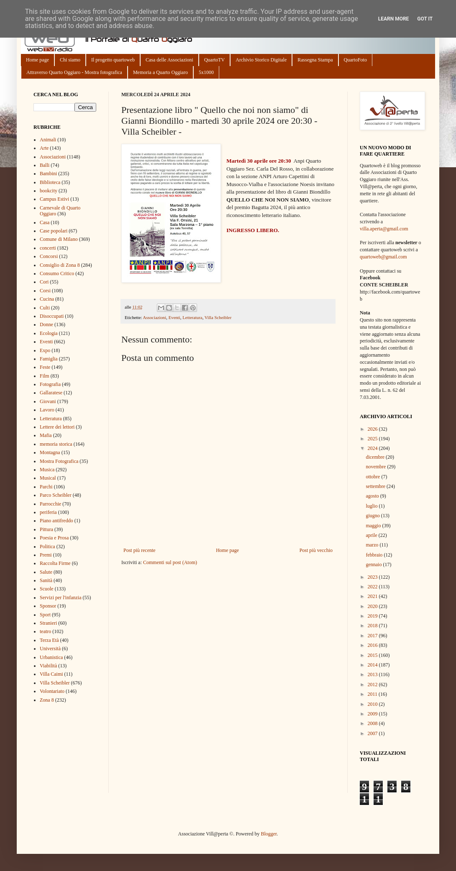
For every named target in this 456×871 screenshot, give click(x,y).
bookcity (48, 191)
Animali (48, 140)
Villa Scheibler (218, 317)
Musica (47, 470)
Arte (44, 148)
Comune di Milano (59, 239)
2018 (373, 625)
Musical (48, 478)
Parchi (46, 487)
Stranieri (48, 623)
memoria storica (56, 444)
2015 (373, 655)
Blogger (269, 834)
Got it (425, 19)
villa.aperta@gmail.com (384, 229)
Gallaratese (51, 393)
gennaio (374, 564)
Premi (46, 555)
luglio (372, 506)
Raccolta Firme (55, 563)
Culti (45, 308)
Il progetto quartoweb (113, 60)
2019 (373, 616)
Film (44, 376)
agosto (373, 496)
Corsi (45, 291)
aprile (372, 535)
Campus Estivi (54, 199)
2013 (373, 674)
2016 (373, 645)
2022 (373, 587)
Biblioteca (50, 182)
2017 (373, 636)
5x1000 (206, 72)
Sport (45, 615)
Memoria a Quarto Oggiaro (160, 72)
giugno (373, 516)
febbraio (375, 555)
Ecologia (49, 333)
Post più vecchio (316, 550)
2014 (373, 665)
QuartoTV (214, 60)
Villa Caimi (51, 674)
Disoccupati (52, 316)
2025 (373, 439)
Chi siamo (70, 60)
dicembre (376, 457)
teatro (45, 631)
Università (50, 648)
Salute (46, 572)
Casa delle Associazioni (169, 60)
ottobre (373, 477)
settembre (376, 486)
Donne (46, 324)
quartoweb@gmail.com (383, 257)
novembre (376, 467)
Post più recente (139, 550)
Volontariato (52, 691)
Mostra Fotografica (59, 461)
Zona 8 (47, 700)
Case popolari (53, 231)
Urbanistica (51, 657)
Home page (37, 60)
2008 (373, 723)
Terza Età (49, 640)
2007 (373, 733)
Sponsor (48, 606)
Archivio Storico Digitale (261, 60)
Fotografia (50, 384)
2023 (373, 577)
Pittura (46, 529)
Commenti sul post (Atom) (170, 562)
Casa (44, 222)
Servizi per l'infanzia (60, 597)
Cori (44, 282)
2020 (373, 606)
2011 (373, 694)
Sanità (46, 580)
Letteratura (192, 317)
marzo (372, 545)
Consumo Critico (57, 273)
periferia (48, 512)
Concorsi (49, 256)
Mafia (46, 435)
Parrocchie (50, 504)
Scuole (47, 589)
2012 (373, 684)
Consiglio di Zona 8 (60, 265)
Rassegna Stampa (315, 60)
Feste (45, 367)
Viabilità (48, 666)
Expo (45, 350)
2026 (373, 429)
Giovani (48, 401)
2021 (373, 596)
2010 (373, 704)
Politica (47, 546)
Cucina (47, 299)
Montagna (50, 452)
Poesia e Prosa (54, 538)
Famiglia (49, 359)
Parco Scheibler (56, 495)
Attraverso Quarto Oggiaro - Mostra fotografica (74, 72)
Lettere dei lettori (57, 427)
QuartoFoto (355, 60)
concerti (48, 248)
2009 (373, 714)
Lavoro (47, 410)
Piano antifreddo (56, 521)
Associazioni (154, 317)
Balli (44, 165)
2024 (373, 448)
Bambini (48, 173)
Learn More (393, 19)
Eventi (174, 317)
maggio (374, 526)
